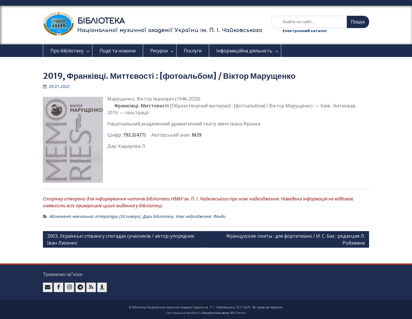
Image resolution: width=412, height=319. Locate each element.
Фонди (219, 216)
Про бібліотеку (67, 51)
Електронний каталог (305, 30)
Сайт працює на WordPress (183, 313)
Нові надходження (193, 216)
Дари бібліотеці (158, 216)
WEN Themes (238, 313)
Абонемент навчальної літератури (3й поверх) (94, 216)
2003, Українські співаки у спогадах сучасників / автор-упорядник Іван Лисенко (121, 239)
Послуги (193, 51)
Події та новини (118, 51)
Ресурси (159, 51)
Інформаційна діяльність (244, 51)
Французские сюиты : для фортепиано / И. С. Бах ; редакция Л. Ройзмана (295, 239)
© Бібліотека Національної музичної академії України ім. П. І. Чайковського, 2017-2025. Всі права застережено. (206, 307)
